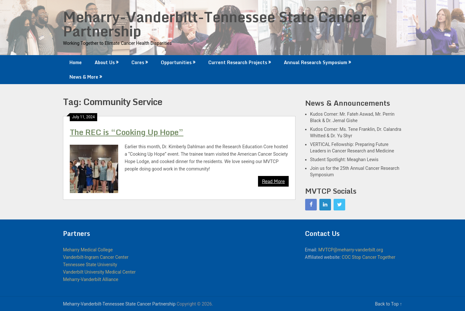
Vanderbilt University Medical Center (99, 272)
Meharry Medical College (88, 249)
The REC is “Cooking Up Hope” (126, 132)
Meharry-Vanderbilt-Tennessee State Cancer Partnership (215, 24)
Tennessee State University (90, 264)
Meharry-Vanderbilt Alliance (90, 279)
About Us (105, 62)
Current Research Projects (237, 62)
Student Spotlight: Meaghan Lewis (344, 159)
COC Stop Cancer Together (368, 257)
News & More (83, 77)
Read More (273, 181)
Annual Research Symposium (315, 62)
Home (75, 62)
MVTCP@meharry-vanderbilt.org (350, 249)
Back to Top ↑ (388, 303)
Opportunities (176, 62)
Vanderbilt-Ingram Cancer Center (96, 257)
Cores (137, 62)
